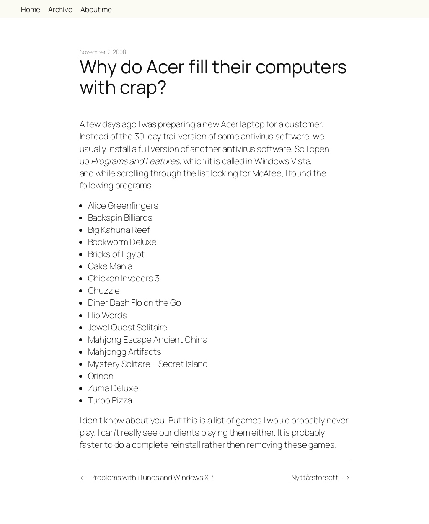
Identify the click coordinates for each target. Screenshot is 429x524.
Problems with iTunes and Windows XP (151, 477)
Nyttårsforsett (315, 477)
